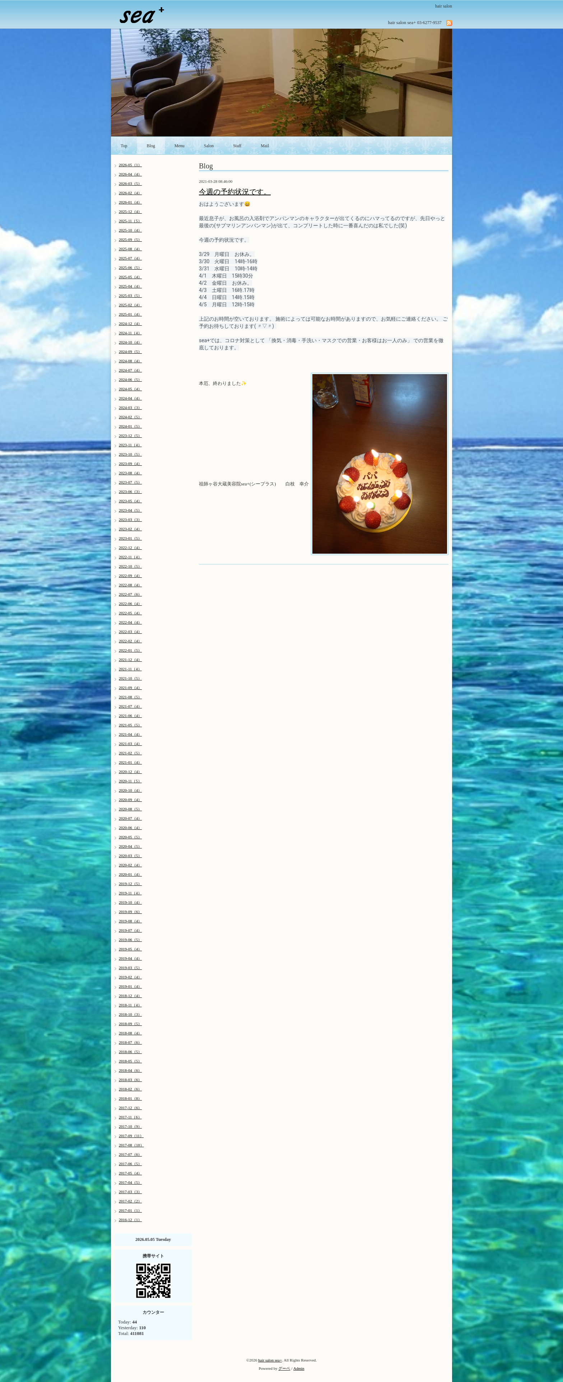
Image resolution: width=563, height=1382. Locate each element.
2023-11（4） (130, 445)
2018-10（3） (130, 1014)
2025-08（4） (130, 249)
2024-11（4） (130, 333)
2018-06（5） (130, 1052)
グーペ (284, 1368)
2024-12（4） (130, 323)
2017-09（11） (131, 1136)
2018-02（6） (130, 1089)
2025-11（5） (130, 221)
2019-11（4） (130, 893)
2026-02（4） (130, 193)
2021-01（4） (130, 762)
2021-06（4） (130, 715)
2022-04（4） (130, 622)
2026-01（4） (130, 202)
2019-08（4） (130, 921)
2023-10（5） (130, 454)
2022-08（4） (130, 585)
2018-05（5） (130, 1061)
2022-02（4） (130, 641)
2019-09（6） (130, 911)
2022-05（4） (130, 613)
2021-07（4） (130, 706)
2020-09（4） (130, 799)
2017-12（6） (130, 1108)
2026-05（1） (130, 165)
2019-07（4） (130, 930)
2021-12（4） (130, 659)
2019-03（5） (130, 967)
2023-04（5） (130, 510)
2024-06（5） (130, 379)
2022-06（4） (130, 603)
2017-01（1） (130, 1210)
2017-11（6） (130, 1117)
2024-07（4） (130, 370)
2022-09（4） (130, 575)
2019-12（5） (130, 883)
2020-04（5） (130, 846)
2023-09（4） (130, 463)
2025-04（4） (130, 286)
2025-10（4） (130, 230)
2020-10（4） (130, 790)
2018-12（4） (130, 996)
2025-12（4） (130, 211)
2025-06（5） (130, 267)
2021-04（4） (130, 734)
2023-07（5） (130, 482)
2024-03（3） (130, 407)
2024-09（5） (130, 351)
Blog (151, 145)
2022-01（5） (130, 650)
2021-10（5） (130, 678)
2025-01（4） (130, 314)
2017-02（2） (130, 1201)
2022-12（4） (130, 547)
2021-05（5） (130, 725)
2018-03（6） (130, 1080)
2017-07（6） (130, 1154)
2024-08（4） (130, 361)
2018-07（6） (130, 1042)
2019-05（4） (130, 949)
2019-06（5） (130, 939)
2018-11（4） (130, 1005)
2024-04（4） (130, 398)
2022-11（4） (130, 557)
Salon (209, 145)
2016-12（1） (130, 1220)
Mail (265, 145)
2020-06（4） (130, 827)
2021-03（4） (130, 743)
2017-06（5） (130, 1164)
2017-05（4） (130, 1173)
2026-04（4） (130, 174)
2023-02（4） (130, 529)
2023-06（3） (130, 491)
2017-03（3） (130, 1192)
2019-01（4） (130, 986)
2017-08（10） (131, 1145)
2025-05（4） (130, 277)
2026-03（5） (130, 183)
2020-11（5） (130, 781)
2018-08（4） (130, 1033)
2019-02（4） (130, 977)
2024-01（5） (130, 426)
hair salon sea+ (270, 1360)
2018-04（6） (130, 1070)
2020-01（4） (130, 874)
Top (124, 145)
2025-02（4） (130, 305)
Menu (180, 145)
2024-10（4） (130, 342)
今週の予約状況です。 (235, 192)
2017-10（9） (130, 1126)
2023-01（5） (130, 538)
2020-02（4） (130, 865)
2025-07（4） (130, 258)
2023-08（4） (130, 473)
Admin (298, 1368)
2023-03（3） (130, 519)
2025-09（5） (130, 239)
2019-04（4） (130, 958)
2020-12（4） (130, 771)
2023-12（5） (130, 435)
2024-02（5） (130, 417)
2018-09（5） (130, 1024)
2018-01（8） (130, 1098)
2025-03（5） (130, 295)
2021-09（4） (130, 687)
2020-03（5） (130, 855)
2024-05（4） (130, 389)
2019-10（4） (130, 902)
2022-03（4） (130, 631)
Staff (237, 145)
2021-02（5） (130, 753)
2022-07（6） (130, 594)
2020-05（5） (130, 837)
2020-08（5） (130, 809)
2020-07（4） (130, 818)
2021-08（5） (130, 697)
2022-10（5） (130, 566)
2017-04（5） (130, 1182)
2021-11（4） (130, 669)
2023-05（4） (130, 501)
